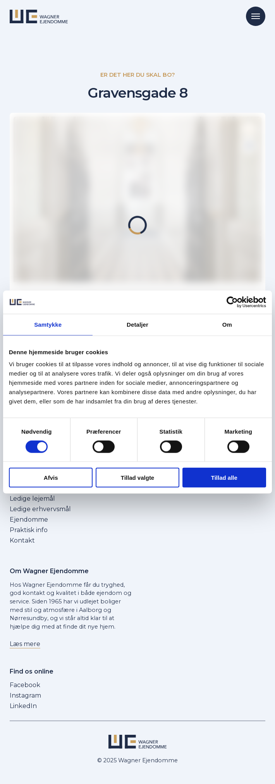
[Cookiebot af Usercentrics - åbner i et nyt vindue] (232, 302)
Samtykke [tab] (48, 324)
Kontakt (22, 540)
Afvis (51, 477)
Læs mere (25, 644)
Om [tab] (227, 324)
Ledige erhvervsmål (40, 509)
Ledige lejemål (32, 498)
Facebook (25, 685)
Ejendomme (29, 519)
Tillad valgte (137, 477)
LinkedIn (23, 706)
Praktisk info (29, 530)
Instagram (25, 695)
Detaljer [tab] (137, 324)
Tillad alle (224, 477)
